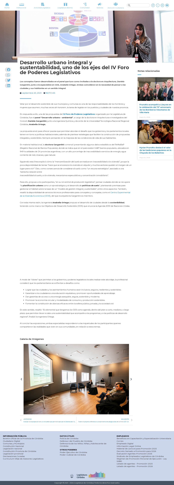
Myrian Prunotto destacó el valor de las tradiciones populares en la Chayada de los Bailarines (155, 150)
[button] (21, 379)
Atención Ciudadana (116, 8)
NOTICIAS (50, 93)
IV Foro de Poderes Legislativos (79, 114)
